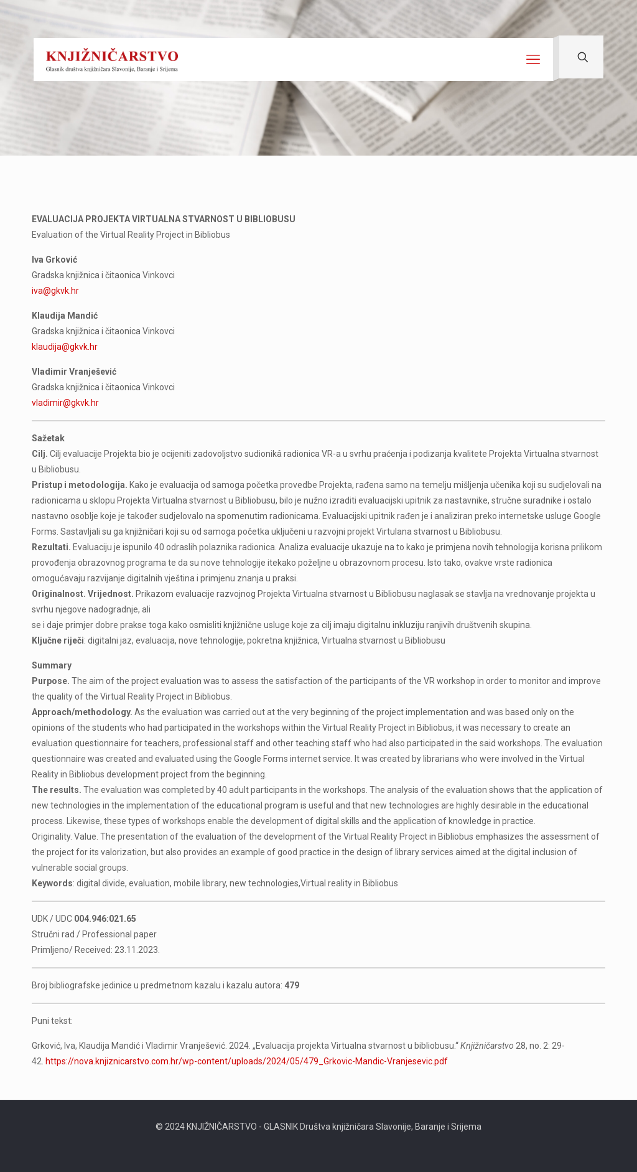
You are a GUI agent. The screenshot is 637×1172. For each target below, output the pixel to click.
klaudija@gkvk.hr (65, 347)
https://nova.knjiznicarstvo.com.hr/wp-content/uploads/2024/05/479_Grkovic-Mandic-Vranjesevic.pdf (246, 1061)
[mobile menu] (533, 59)
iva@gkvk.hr (55, 291)
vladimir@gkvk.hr (65, 403)
